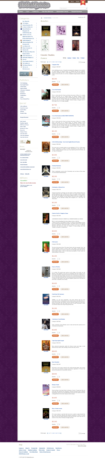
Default (82, 57)
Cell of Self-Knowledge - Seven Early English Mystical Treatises (66, 141)
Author (22, 97)
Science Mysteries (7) (26, 55)
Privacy (58, 450)
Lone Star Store (23, 133)
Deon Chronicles (55, 362)
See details (46, 75)
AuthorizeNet (42, 448)
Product (74, 57)
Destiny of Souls (55, 384)
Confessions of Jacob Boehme (58, 319)
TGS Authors (24, 23)
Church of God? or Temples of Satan (60, 213)
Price (78, 57)
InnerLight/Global (24, 84)
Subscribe (27, 173)
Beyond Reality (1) (26, 29)
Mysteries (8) (24, 50)
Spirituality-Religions (47, 17)
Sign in (72, 1)
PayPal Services (50, 448)
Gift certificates (23, 106)
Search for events (24, 108)
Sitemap (22, 111)
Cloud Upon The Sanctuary (58, 294)
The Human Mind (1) (26, 65)
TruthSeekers (23, 95)
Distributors (23, 93)
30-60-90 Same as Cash (24, 453)
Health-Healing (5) (26, 40)
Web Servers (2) (26, 69)
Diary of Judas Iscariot (57, 408)
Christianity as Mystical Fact (58, 187)
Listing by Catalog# (50, 450)
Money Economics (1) (26, 48)
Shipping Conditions (32, 450)
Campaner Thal (55, 64)
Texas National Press (24, 98)
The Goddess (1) (25, 63)
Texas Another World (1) (27, 61)
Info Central (23, 121)
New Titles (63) (26, 21)
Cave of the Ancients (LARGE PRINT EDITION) (63, 115)
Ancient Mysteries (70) (26, 25)
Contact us (21, 448)
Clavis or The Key (56, 266)
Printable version (81, 17)
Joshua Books (23, 86)
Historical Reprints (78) (27, 42)
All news (22, 173)
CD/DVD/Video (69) (27, 32)
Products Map (23, 113)
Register (77, 1)
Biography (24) (26, 30)
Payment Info (34, 448)
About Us (27, 448)
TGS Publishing (23, 83)
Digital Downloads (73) (28, 36)
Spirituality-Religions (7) (27, 57)
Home (21, 11)
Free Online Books (34, 451)
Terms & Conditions (23, 451)
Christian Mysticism (56, 165)
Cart (27, 11)
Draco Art (22, 130)
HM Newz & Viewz (24, 124)
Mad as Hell (23, 126)
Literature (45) (26, 44)
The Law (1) (24, 67)
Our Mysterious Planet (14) (27, 51)
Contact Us (35, 11)
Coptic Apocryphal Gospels (58, 340)
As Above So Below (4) (26, 27)
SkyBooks (22, 91)
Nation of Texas (23, 131)
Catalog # (69, 57)
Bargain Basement (24, 117)
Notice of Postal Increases (45, 451)
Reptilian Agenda (24, 123)
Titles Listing (42, 450)
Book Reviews (59, 448)
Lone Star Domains (24, 135)
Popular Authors (26, 53)
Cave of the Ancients (56, 89)
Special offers (23, 109)
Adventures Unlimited (25, 90)
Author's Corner (22, 450)
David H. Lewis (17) (26, 34)
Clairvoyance (55, 241)
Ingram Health (23, 88)
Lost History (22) (25, 46)
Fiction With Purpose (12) (28, 38)
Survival (23, 59)
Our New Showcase (47, 11)
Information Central (62, 11)
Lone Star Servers (24, 137)
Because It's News (24, 128)
